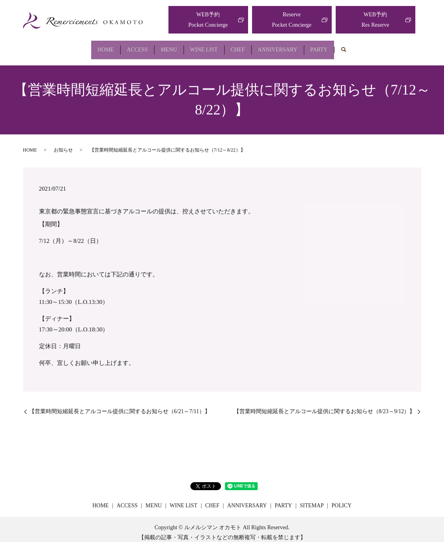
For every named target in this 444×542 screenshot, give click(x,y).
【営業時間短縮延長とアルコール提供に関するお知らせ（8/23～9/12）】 (324, 405)
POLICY (341, 500)
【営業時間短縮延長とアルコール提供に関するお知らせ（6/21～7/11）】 (119, 405)
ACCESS (125, 46)
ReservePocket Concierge (291, 20)
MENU (163, 46)
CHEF (244, 46)
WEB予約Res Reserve (375, 20)
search (364, 47)
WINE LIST (204, 46)
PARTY (337, 46)
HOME (87, 46)
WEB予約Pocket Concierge (208, 20)
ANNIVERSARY (290, 46)
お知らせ (63, 143)
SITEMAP (312, 500)
